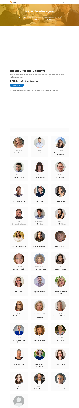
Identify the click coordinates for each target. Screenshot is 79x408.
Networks (49, 2)
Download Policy (17, 85)
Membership (34, 2)
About (27, 2)
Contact (67, 2)
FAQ (63, 2)
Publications (42, 2)
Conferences (57, 2)
